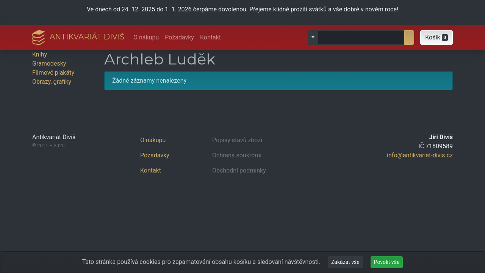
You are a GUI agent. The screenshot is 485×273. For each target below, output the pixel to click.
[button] (436, 37)
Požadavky (179, 37)
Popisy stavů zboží (237, 140)
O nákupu (146, 37)
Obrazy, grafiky (51, 81)
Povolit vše (387, 262)
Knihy (39, 54)
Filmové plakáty (53, 72)
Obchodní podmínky (239, 170)
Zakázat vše (345, 262)
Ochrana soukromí (236, 155)
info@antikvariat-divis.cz (420, 155)
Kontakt (210, 37)
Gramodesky (49, 63)
